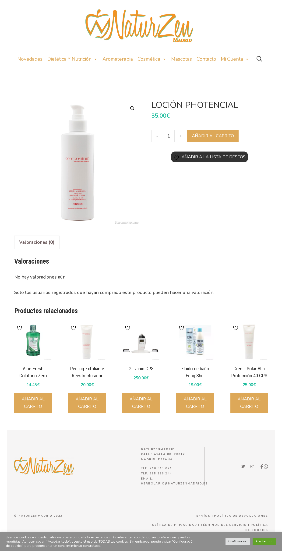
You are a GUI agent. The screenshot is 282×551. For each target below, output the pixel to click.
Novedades (29, 59)
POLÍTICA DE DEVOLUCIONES (241, 516)
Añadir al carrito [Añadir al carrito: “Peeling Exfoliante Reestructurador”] (87, 402)
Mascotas (181, 59)
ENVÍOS (203, 516)
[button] (259, 59)
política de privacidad (173, 525)
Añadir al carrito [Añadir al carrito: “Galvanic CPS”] (141, 402)
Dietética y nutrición (72, 59)
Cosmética (151, 59)
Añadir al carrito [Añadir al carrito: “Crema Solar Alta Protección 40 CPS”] (249, 402)
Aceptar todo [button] (264, 541)
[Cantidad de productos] (169, 136)
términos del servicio (224, 525)
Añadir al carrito (213, 136)
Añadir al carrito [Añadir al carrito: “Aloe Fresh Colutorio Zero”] (33, 402)
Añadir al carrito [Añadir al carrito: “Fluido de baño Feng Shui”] (195, 402)
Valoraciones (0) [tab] (37, 242)
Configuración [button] (237, 541)
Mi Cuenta (235, 59)
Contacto (206, 59)
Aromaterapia (117, 59)
